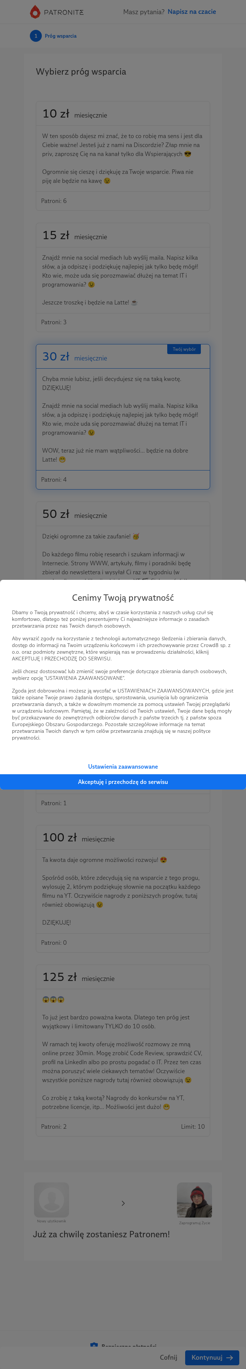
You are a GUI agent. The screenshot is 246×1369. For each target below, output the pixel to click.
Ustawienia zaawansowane (123, 767)
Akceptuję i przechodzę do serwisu (123, 782)
